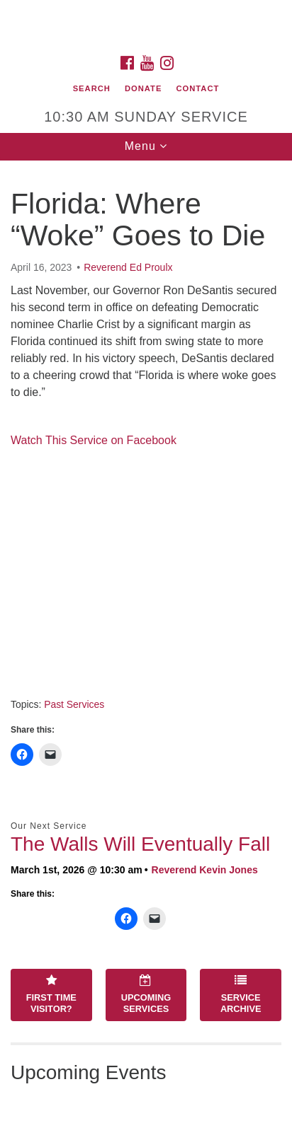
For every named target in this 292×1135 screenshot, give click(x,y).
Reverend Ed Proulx (128, 267)
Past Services (74, 704)
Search (92, 88)
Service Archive (241, 994)
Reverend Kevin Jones (205, 869)
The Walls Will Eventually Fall (140, 844)
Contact (198, 88)
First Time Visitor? (51, 994)
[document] (146, 648)
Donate (143, 88)
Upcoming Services (146, 994)
